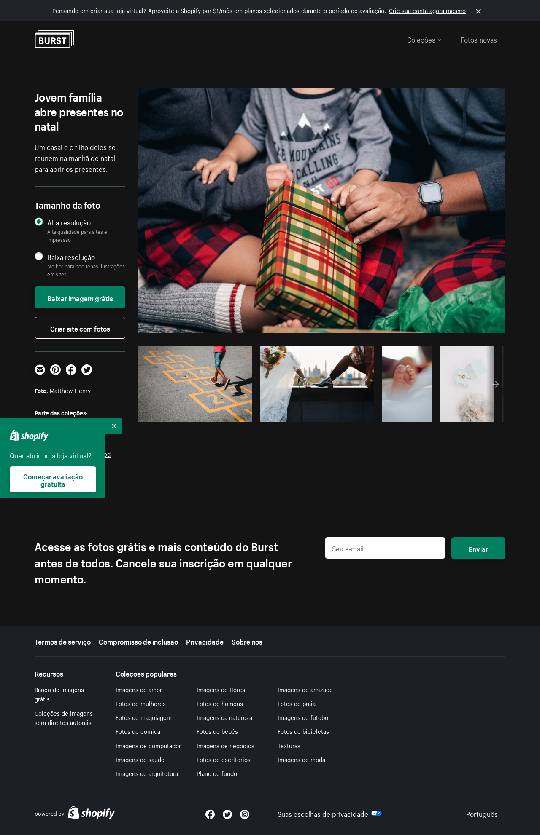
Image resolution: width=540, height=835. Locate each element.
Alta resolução (69, 222)
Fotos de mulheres (141, 703)
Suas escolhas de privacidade (330, 813)
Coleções (424, 38)
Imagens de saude (140, 759)
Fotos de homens (220, 703)
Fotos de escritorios (224, 759)
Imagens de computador (148, 745)
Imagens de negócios (225, 745)
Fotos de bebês (217, 731)
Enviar (478, 548)
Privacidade (205, 640)
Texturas (289, 745)
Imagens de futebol (304, 717)
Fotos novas (478, 38)
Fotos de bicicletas (303, 731)
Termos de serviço (63, 640)
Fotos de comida (138, 731)
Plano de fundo (217, 773)
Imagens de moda (301, 759)
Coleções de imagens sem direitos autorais (64, 717)
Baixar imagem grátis (80, 297)
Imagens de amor (139, 689)
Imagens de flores (221, 689)
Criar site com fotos (80, 327)
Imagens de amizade (305, 689)
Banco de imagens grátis (59, 694)
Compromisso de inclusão (138, 640)
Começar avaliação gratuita (53, 479)
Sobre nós (247, 640)
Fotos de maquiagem (144, 717)
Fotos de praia (297, 703)
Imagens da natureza (224, 717)
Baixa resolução (71, 257)
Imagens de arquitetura (147, 773)
